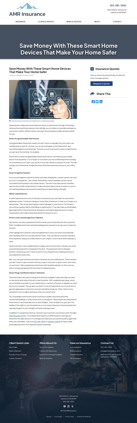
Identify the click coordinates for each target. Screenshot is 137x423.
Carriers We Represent (48, 351)
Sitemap (48, 416)
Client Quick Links (19, 342)
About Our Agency (47, 347)
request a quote (54, 321)
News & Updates (46, 358)
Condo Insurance (76, 354)
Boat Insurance (75, 351)
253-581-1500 (118, 5)
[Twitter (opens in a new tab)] (97, 101)
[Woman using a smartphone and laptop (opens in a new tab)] (25, 121)
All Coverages (75, 358)
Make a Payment (15, 351)
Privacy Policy (69, 416)
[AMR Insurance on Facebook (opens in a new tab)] (64, 406)
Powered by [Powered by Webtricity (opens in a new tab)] (84, 416)
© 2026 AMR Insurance (68, 411)
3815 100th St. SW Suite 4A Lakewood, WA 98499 (111, 355)
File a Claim (13, 347)
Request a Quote (101, 83)
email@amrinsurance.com (110, 351)
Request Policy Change (18, 354)
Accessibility (58, 416)
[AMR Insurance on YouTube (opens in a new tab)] (68, 406)
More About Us (48, 342)
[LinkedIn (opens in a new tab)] (100, 101)
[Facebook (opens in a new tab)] (93, 101)
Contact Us (107, 342)
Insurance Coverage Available (51, 354)
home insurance (15, 316)
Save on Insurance (80, 342)
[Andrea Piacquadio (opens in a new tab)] (47, 121)
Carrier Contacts (15, 358)
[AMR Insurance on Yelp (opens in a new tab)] (72, 406)
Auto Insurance (75, 347)
